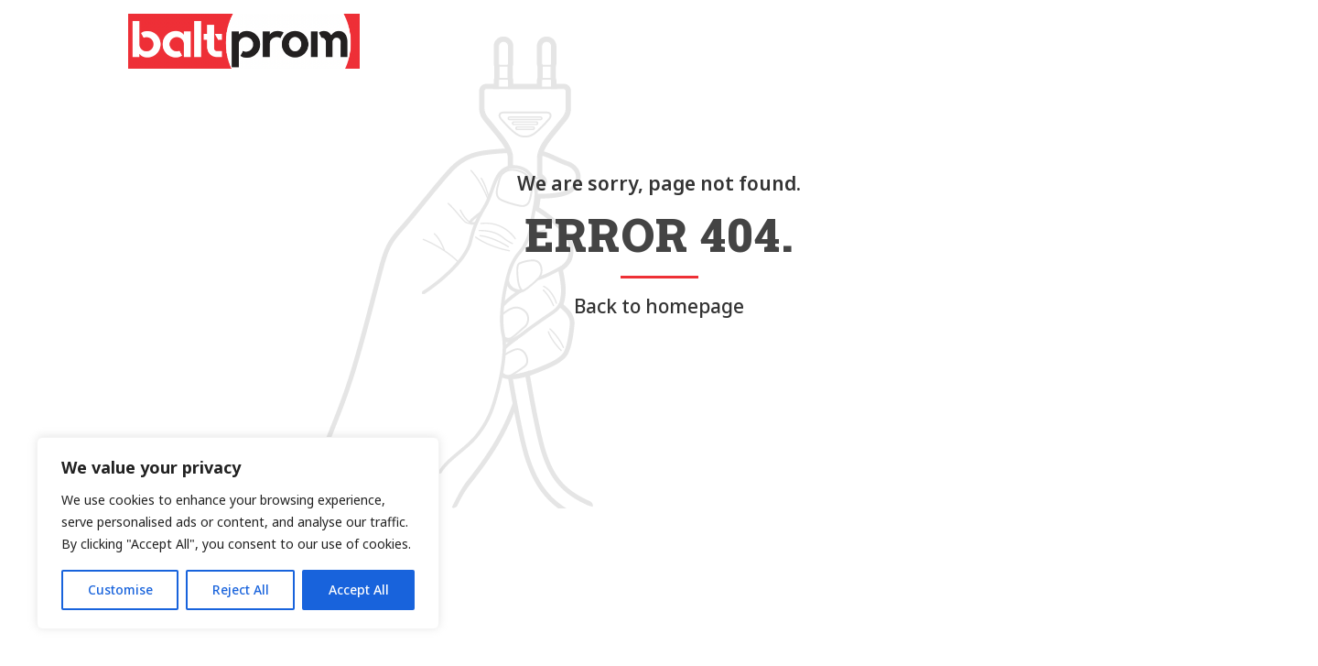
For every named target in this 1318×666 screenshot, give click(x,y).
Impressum (1034, 40)
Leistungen (777, 40)
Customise (120, 589)
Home (598, 40)
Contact (878, 40)
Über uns (676, 40)
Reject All (240, 589)
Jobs (952, 40)
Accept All (359, 589)
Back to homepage (659, 306)
